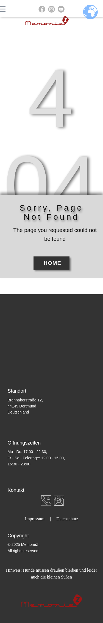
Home (51, 263)
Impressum (34, 518)
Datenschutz (67, 518)
